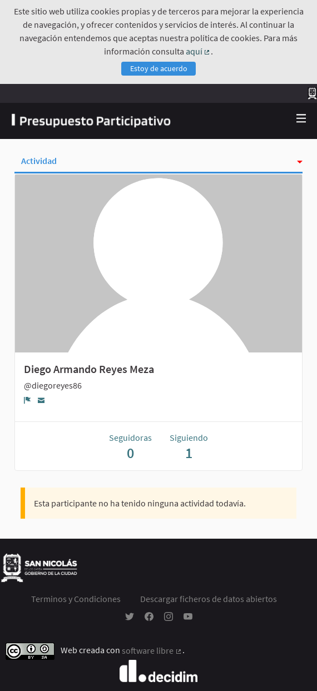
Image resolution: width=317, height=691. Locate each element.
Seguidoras (130, 446)
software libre (152, 650)
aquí (198, 51)
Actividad (39, 160)
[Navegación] (301, 119)
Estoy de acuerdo (158, 68)
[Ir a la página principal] (91, 121)
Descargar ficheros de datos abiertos (208, 598)
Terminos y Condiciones (76, 598)
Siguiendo (189, 446)
